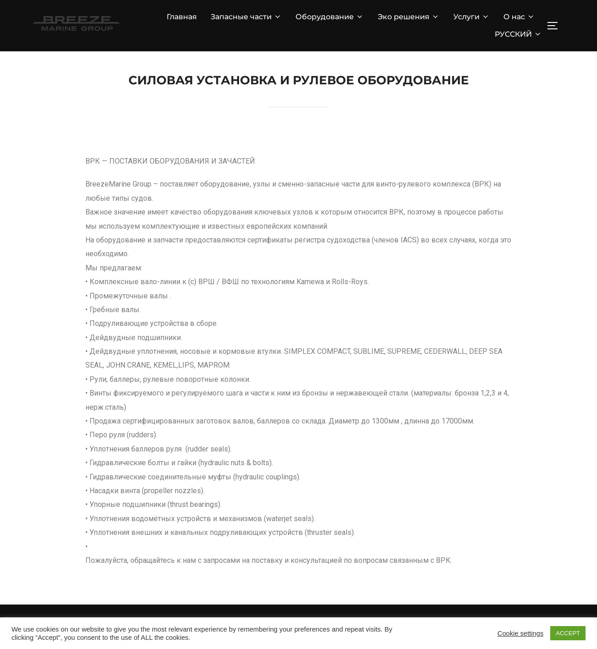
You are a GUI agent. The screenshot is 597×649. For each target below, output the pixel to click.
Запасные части (246, 16)
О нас (519, 16)
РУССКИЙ (518, 34)
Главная (182, 16)
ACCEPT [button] (568, 633)
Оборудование (330, 16)
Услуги (471, 16)
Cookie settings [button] (520, 633)
